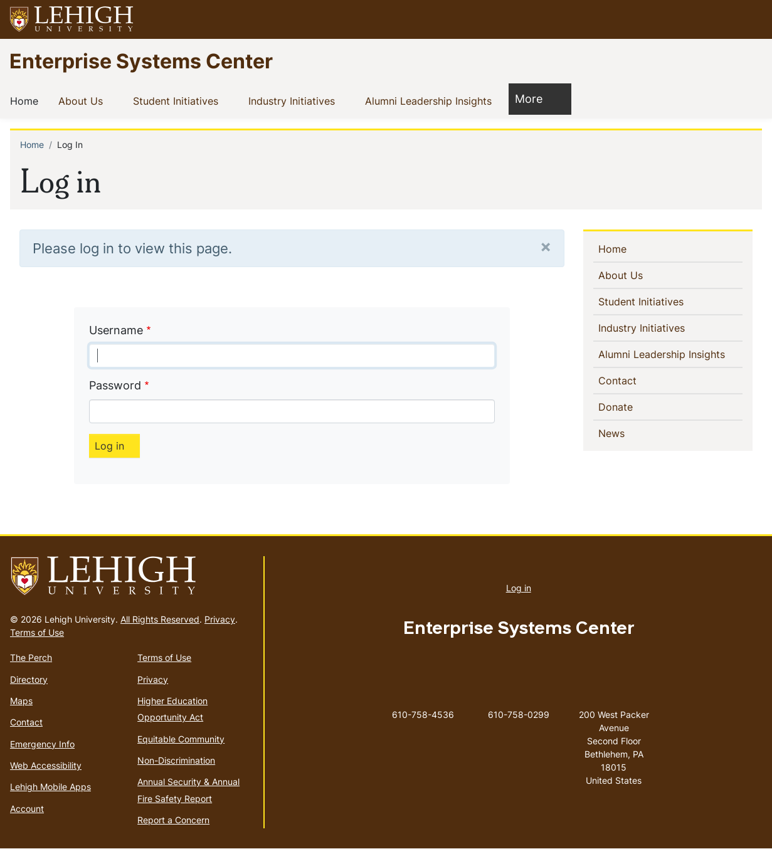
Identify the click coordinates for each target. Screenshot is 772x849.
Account (27, 809)
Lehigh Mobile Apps (50, 787)
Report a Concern (173, 820)
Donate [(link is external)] (637, 406)
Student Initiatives (178, 100)
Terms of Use (37, 632)
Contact (637, 380)
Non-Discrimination (176, 760)
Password (115, 385)
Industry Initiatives (294, 100)
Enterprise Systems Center (141, 60)
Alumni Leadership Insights (431, 100)
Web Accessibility (46, 765)
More (535, 98)
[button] (751, 19)
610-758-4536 (423, 714)
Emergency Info (42, 744)
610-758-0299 (518, 714)
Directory (29, 679)
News (631, 432)
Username (116, 330)
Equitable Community (181, 739)
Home (26, 100)
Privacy (219, 619)
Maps (21, 701)
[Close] (545, 246)
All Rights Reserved (159, 619)
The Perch (31, 657)
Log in (518, 588)
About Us (83, 100)
